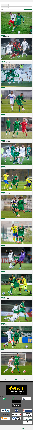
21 (21, 379)
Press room (28, 428)
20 (19, 379)
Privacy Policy (19, 428)
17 (14, 379)
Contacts (32, 428)
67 (24, 379)
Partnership (24, 428)
